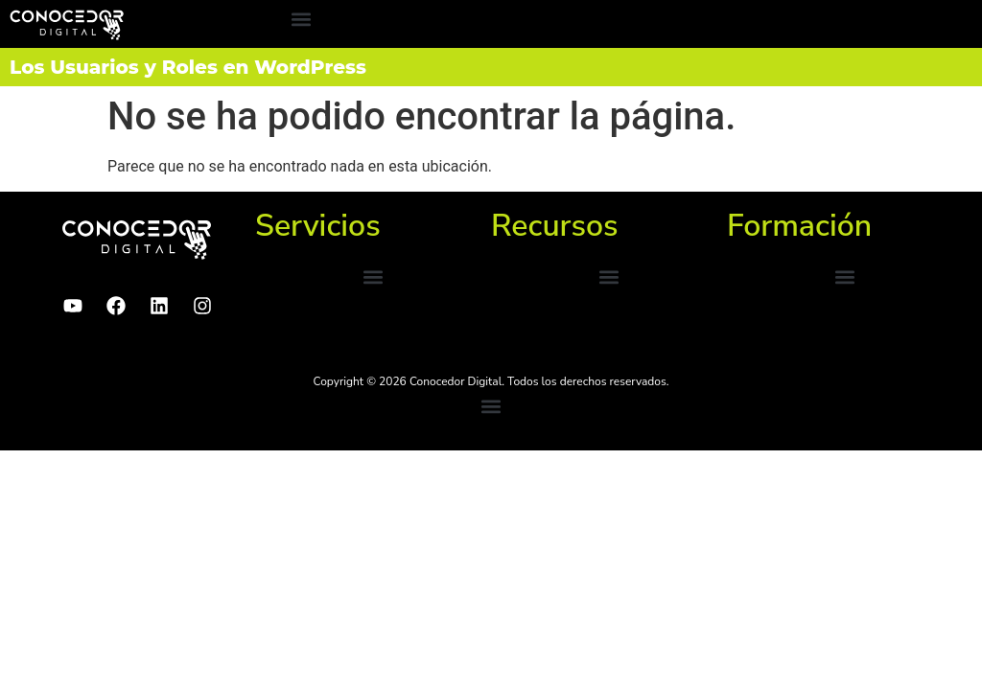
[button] (300, 19)
